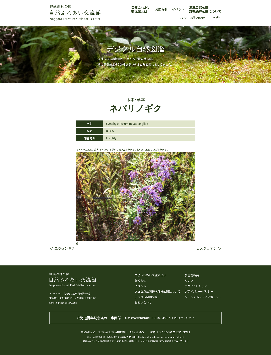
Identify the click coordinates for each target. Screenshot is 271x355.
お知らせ (161, 9)
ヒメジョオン (206, 248)
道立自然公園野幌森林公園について (205, 9)
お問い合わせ (197, 17)
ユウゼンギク (64, 248)
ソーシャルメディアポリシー (203, 297)
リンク (183, 17)
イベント (178, 9)
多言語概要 (192, 275)
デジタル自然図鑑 (146, 297)
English (217, 17)
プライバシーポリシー (199, 291)
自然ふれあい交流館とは (141, 9)
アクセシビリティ (196, 286)
